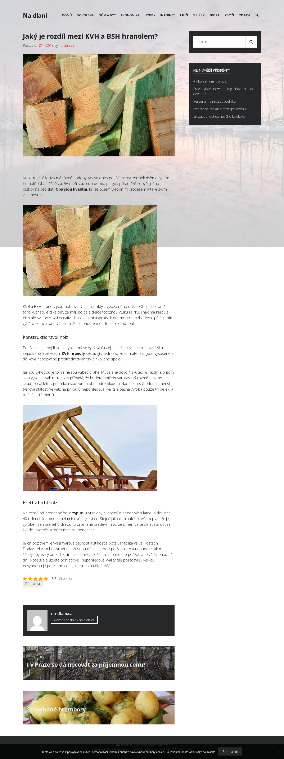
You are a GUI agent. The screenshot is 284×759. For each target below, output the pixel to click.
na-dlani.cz (66, 45)
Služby (198, 15)
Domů (67, 15)
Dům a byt (107, 15)
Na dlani (35, 15)
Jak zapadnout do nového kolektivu (219, 116)
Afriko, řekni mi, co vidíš (210, 81)
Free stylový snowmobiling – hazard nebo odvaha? (223, 91)
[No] (279, 751)
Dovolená (85, 15)
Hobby (149, 15)
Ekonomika (130, 15)
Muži (184, 15)
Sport (214, 15)
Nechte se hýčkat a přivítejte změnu (219, 109)
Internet (167, 15)
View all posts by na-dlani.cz (74, 620)
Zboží (229, 15)
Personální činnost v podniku (214, 101)
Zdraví (244, 15)
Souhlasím (230, 751)
